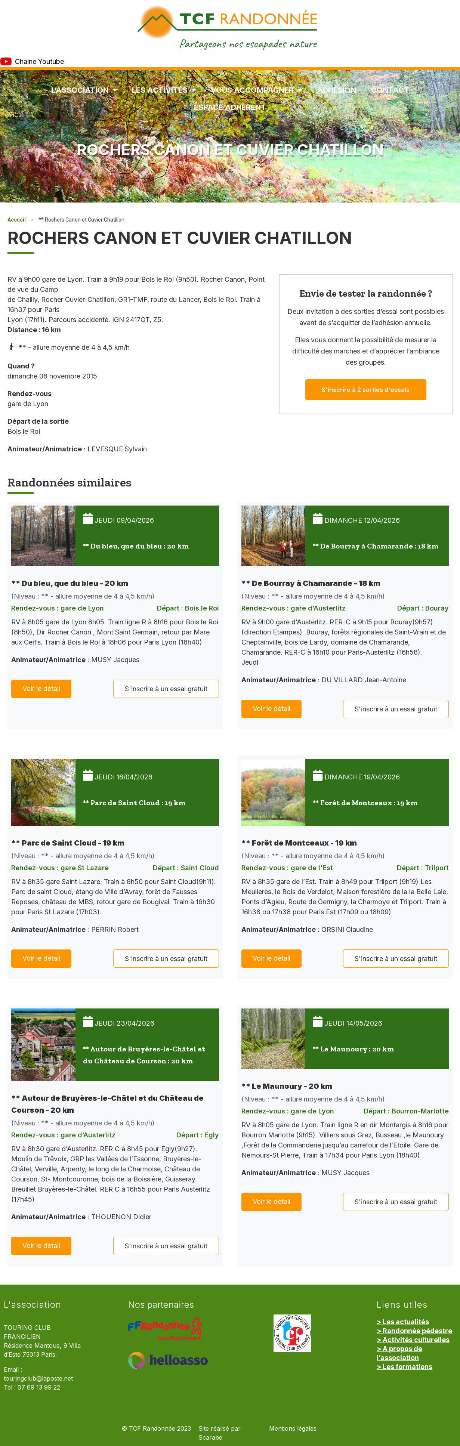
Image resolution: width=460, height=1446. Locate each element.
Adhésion (336, 90)
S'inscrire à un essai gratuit (166, 689)
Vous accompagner (256, 90)
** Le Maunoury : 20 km (353, 1048)
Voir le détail (41, 688)
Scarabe (210, 1437)
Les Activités (164, 90)
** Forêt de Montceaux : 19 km (365, 802)
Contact (390, 90)
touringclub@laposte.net (38, 1378)
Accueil (16, 220)
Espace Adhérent (230, 107)
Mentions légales (293, 1428)
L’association (84, 90)
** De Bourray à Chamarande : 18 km (375, 545)
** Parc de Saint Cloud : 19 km (134, 802)
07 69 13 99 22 (39, 1387)
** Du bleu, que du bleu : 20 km (136, 545)
